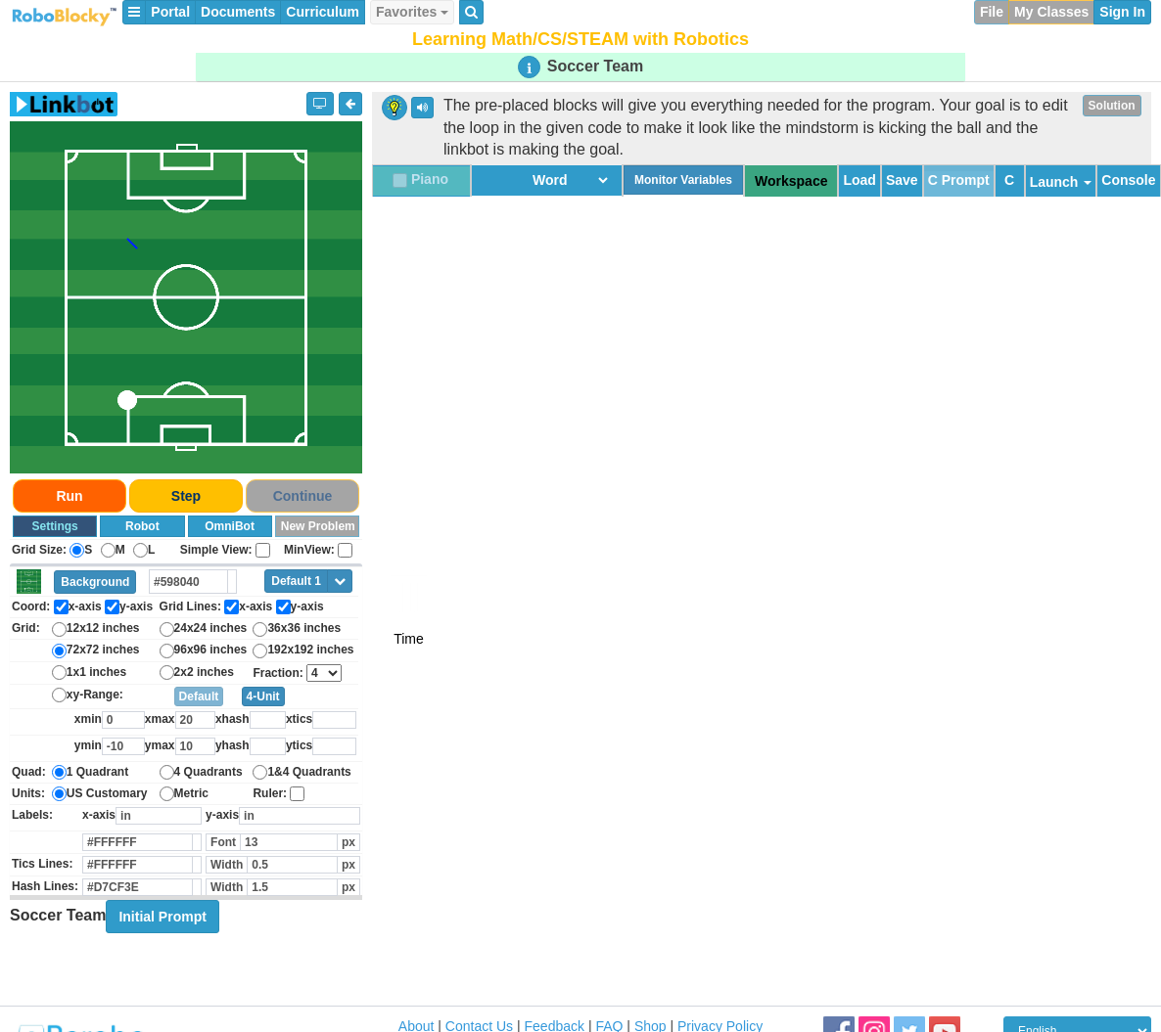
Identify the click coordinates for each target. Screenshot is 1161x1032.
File (991, 12)
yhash (232, 745)
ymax (160, 745)
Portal (170, 12)
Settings (54, 526)
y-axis (222, 815)
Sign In (1122, 12)
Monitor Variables (683, 180)
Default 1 (296, 581)
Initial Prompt (162, 916)
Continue (303, 496)
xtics (299, 719)
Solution (1112, 105)
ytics (299, 745)
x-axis (99, 815)
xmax (160, 719)
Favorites (412, 12)
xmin (88, 719)
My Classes (1051, 12)
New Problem (318, 526)
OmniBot (230, 526)
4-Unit (263, 696)
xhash (232, 719)
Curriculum (322, 12)
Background (95, 582)
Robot (142, 526)
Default (199, 696)
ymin (88, 745)
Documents (238, 12)
